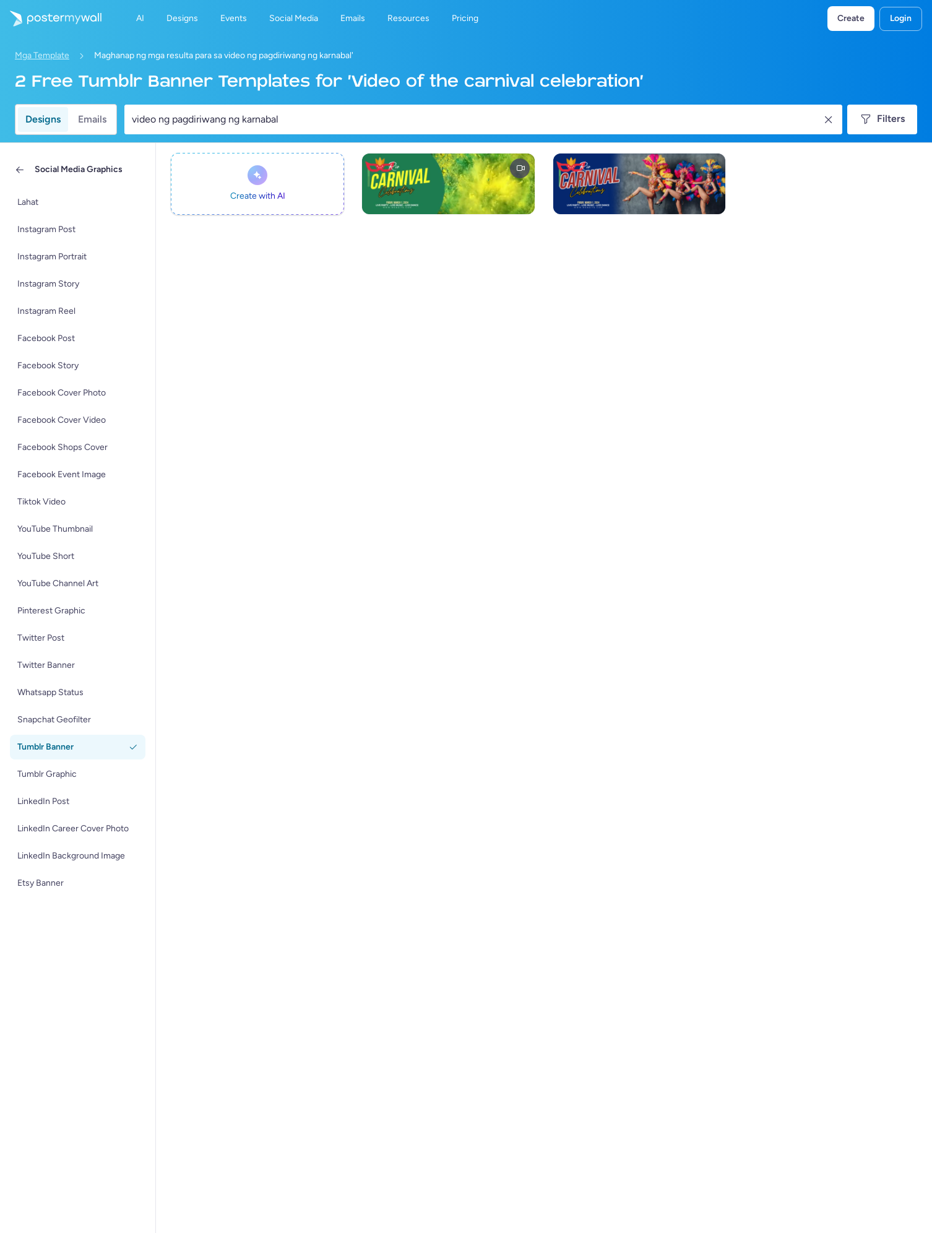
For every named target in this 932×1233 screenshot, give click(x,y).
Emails (92, 119)
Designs (43, 119)
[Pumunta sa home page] (50, 18)
